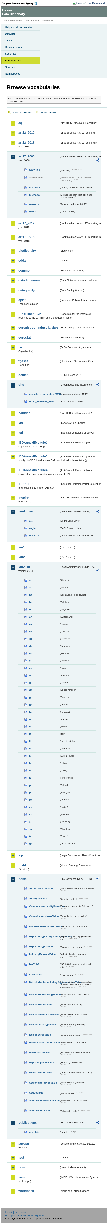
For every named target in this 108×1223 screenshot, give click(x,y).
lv (30, 763)
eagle (32, 528)
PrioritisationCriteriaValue (44, 1042)
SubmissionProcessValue (44, 1100)
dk (30, 646)
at (30, 587)
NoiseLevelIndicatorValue (44, 1014)
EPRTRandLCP (29, 313)
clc (31, 520)
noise (22, 879)
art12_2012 (26, 132)
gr (30, 697)
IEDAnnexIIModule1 (32, 442)
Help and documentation (19, 27)
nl (30, 777)
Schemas (10, 53)
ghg (21, 384)
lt (30, 748)
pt (30, 792)
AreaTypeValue (38, 898)
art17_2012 (26, 223)
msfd (22, 865)
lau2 (21, 557)
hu (30, 712)
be (30, 602)
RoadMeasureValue (40, 1072)
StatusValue (36, 1092)
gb (30, 689)
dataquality (26, 290)
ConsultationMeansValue (44, 916)
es (30, 668)
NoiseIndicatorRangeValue (44, 994)
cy (30, 624)
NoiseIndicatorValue (41, 1004)
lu (30, 756)
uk (30, 843)
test (21, 1157)
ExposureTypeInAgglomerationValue (44, 936)
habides (24, 413)
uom (21, 1167)
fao (20, 347)
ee (30, 653)
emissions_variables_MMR (44, 394)
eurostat (24, 337)
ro (30, 799)
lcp (20, 855)
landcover (25, 511)
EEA (21, 3)
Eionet (19, 20)
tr (30, 836)
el (30, 660)
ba (30, 594)
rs (30, 807)
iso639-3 (34, 964)
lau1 (21, 547)
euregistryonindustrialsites (38, 327)
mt (30, 770)
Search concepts (48, 112)
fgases (23, 361)
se (30, 814)
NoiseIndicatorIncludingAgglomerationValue (44, 982)
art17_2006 (26, 156)
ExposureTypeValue (41, 946)
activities (34, 169)
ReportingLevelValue (41, 1062)
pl (30, 785)
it (30, 733)
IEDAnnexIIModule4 (32, 470)
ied (20, 432)
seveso (23, 1143)
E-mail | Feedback (15, 1212)
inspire (23, 497)
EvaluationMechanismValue (44, 926)
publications (27, 1122)
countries (34, 187)
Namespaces (12, 73)
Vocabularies (13, 60)
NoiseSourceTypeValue (43, 1024)
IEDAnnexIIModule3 (32, 456)
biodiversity (27, 250)
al (30, 580)
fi (30, 675)
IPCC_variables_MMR (42, 401)
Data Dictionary (32, 20)
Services (10, 67)
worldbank (26, 1191)
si (30, 821)
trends (33, 211)
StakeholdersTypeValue (43, 1082)
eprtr (21, 300)
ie (30, 719)
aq (20, 123)
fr (30, 682)
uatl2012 (34, 535)
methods (34, 194)
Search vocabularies (22, 112)
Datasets (10, 33)
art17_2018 (26, 237)
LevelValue (35, 974)
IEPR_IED (25, 484)
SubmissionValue (39, 1110)
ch (30, 616)
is (30, 726)
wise (21, 1177)
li (30, 741)
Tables (9, 40)
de (30, 638)
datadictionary (29, 280)
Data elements (13, 47)
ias (20, 423)
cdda (22, 260)
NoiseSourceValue (40, 1034)
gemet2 (23, 374)
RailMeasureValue (39, 1052)
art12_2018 (26, 142)
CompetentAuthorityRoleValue (44, 906)
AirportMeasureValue (41, 888)
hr (30, 704)
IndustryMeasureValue (42, 954)
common (25, 270)
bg (30, 609)
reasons (34, 204)
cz (30, 631)
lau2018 (24, 567)
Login (79, 3)
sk (30, 829)
